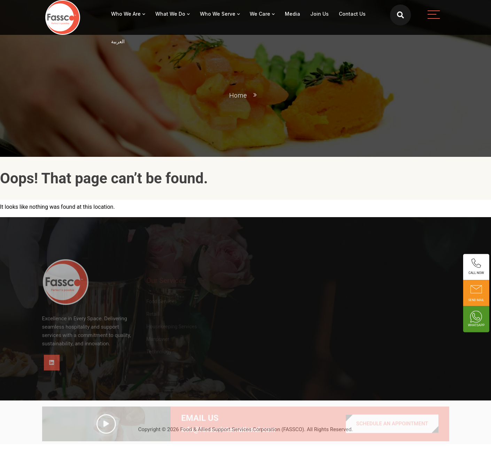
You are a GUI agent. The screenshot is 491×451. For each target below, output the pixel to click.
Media (292, 14)
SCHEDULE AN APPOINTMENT (392, 431)
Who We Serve (217, 14)
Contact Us (352, 14)
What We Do (170, 14)
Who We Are (126, 14)
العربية (118, 41)
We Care (260, 14)
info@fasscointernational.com (228, 437)
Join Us (319, 14)
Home (238, 95)
